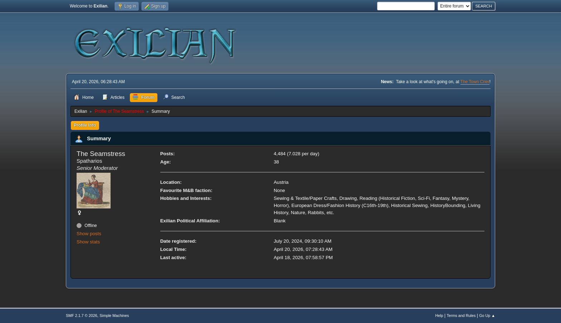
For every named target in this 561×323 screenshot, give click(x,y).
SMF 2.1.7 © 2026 (81, 315)
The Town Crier (474, 81)
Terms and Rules (461, 315)
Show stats (88, 241)
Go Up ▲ (487, 315)
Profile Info (85, 125)
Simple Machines (114, 315)
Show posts (89, 233)
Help (439, 315)
